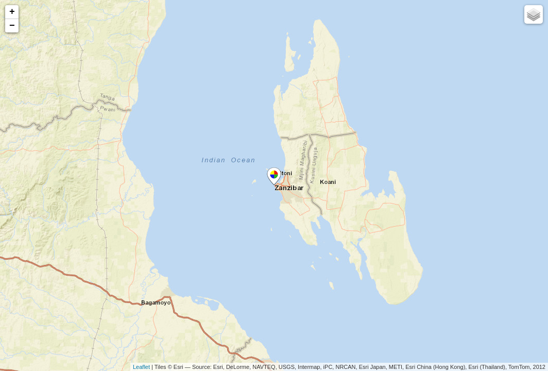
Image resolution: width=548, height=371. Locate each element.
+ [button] (12, 12)
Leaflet (141, 367)
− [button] (12, 26)
